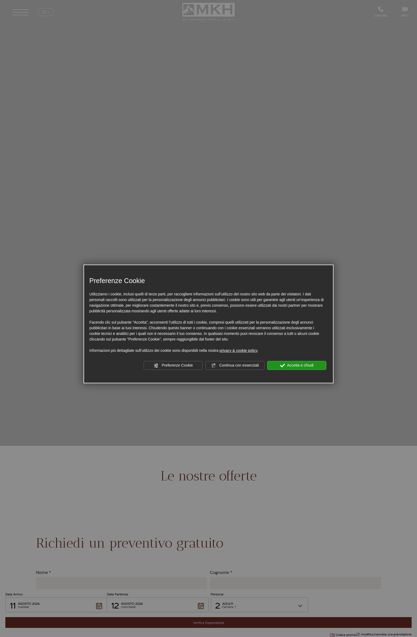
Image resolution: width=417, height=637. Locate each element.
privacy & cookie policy (238, 350)
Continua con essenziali (235, 365)
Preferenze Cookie (173, 365)
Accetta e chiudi (297, 365)
